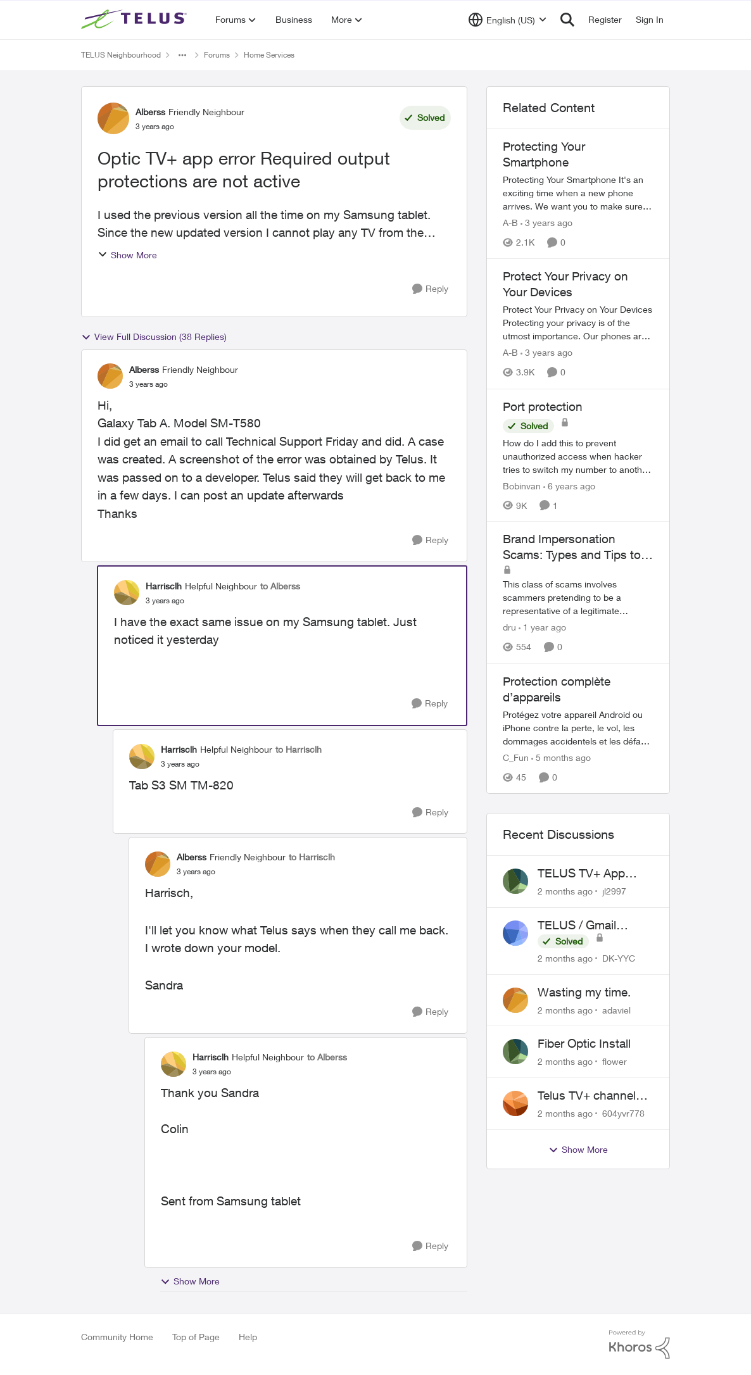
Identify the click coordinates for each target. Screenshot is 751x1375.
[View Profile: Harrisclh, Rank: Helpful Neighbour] (126, 592)
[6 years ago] (569, 485)
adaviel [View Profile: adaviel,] (616, 1009)
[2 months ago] (565, 891)
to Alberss (280, 586)
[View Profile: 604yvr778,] (515, 1103)
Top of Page (196, 1336)
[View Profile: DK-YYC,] (515, 933)
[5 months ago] (561, 757)
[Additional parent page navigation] (182, 55)
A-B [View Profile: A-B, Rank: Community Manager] (510, 222)
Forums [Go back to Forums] (217, 55)
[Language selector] (507, 19)
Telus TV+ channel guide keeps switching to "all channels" (587, 1095)
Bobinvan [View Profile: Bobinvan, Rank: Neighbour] (522, 485)
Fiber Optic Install (584, 1043)
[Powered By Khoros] (639, 1344)
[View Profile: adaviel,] (515, 1000)
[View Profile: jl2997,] (515, 881)
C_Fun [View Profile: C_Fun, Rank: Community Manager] (516, 757)
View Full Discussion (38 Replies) (154, 336)
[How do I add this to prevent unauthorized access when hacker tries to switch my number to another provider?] (578, 455)
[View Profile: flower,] (515, 1051)
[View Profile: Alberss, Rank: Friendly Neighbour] (113, 118)
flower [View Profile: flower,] (614, 1061)
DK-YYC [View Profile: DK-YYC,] (618, 958)
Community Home (117, 1336)
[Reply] (430, 289)
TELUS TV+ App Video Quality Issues (592, 873)
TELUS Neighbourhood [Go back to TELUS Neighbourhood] (121, 55)
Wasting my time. (584, 992)
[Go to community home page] (135, 19)
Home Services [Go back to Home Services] (269, 55)
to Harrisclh (298, 749)
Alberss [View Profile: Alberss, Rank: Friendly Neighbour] (150, 111)
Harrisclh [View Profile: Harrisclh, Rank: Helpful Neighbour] (164, 586)
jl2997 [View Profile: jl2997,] (614, 891)
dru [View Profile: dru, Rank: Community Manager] (509, 627)
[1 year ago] (542, 627)
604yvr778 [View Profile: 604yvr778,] (623, 1113)
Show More (127, 254)
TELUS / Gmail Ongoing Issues (580, 925)
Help (248, 1336)
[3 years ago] (546, 222)
